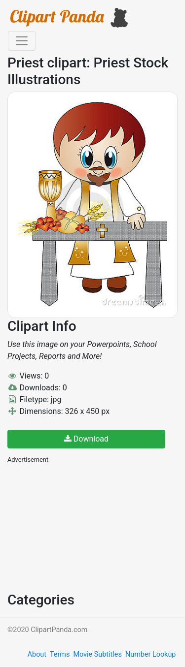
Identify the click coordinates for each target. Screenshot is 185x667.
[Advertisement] (81, 526)
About (37, 654)
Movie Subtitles (97, 654)
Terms (60, 654)
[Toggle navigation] (22, 41)
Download (86, 439)
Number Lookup (150, 654)
